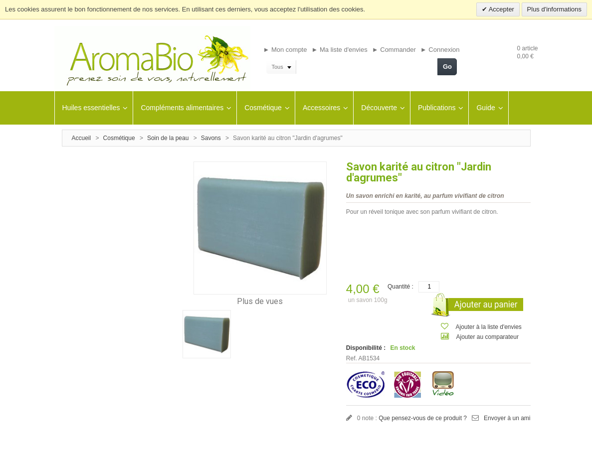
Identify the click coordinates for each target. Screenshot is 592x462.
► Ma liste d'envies (340, 49)
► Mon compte (285, 49)
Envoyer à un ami (507, 418)
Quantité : (400, 286)
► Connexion (440, 49)
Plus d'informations (554, 9)
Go (447, 66)
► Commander (394, 49)
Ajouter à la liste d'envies (489, 326)
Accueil (81, 138)
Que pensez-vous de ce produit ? (423, 418)
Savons (211, 138)
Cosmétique (119, 138)
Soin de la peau (168, 138)
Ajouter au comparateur (487, 336)
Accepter (500, 9)
